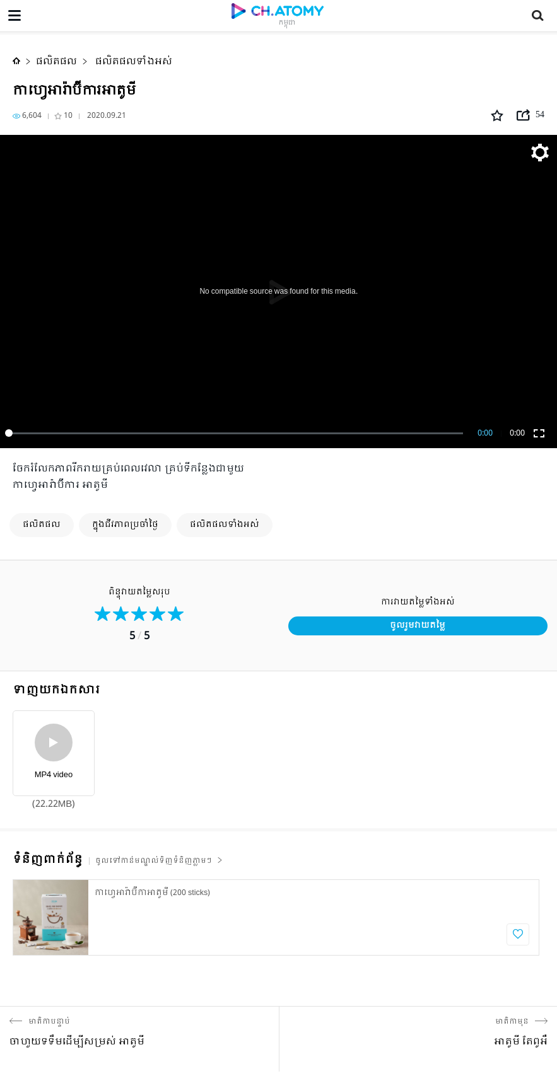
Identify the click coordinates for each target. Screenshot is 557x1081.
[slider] (236, 433)
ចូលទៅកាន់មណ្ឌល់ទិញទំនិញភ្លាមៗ (159, 861)
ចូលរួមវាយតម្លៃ (417, 625)
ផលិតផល (56, 62)
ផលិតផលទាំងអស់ (132, 62)
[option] (276, 917)
